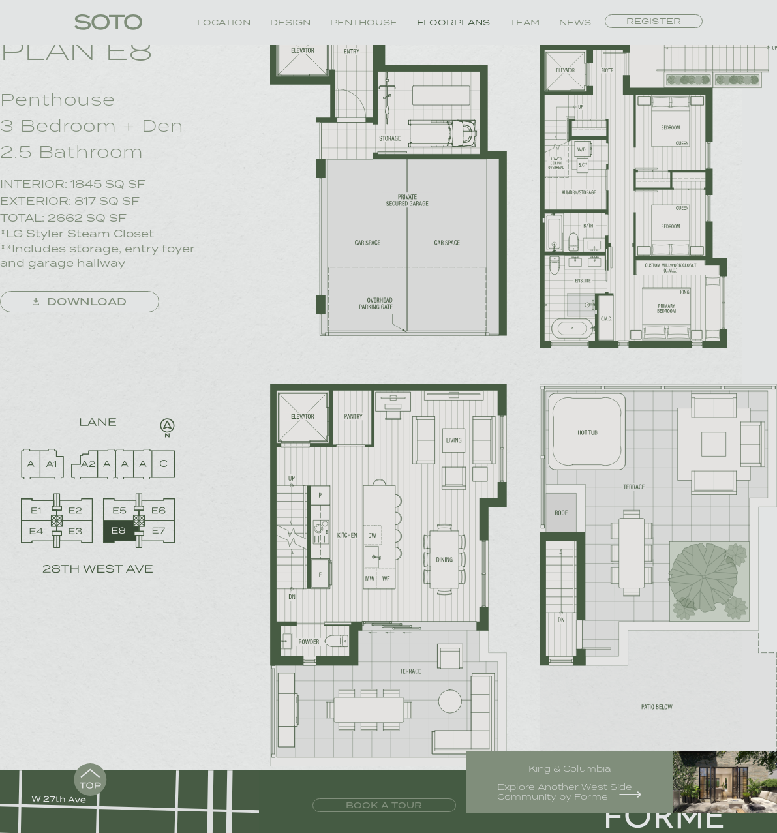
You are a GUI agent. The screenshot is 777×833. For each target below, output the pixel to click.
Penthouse (363, 22)
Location (224, 22)
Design (290, 22)
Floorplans (453, 22)
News (575, 22)
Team (525, 22)
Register (653, 21)
